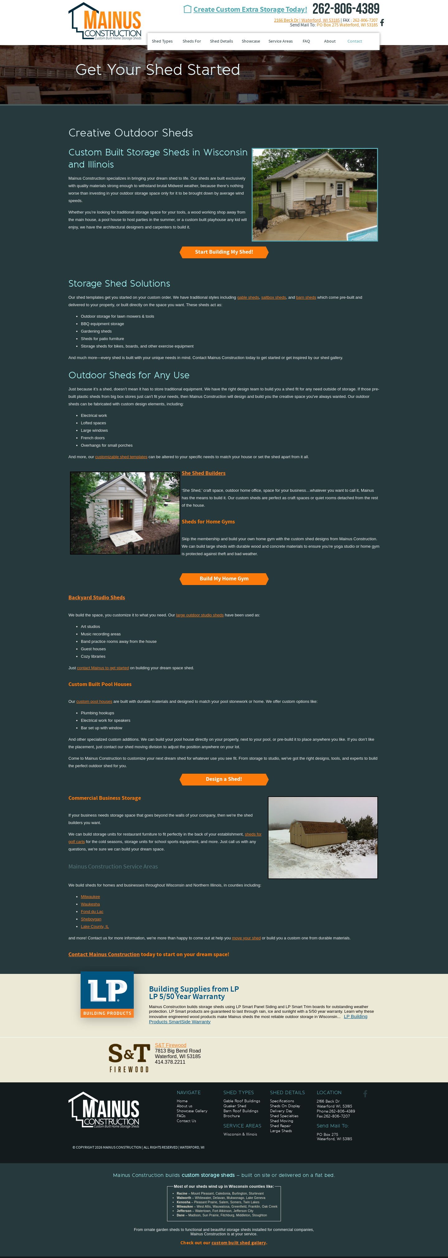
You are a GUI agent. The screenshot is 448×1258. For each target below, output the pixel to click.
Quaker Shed (234, 1106)
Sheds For (192, 41)
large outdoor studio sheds (200, 615)
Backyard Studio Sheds (96, 598)
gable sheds (248, 297)
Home (182, 1101)
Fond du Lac (92, 911)
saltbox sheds (273, 297)
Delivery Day (281, 1111)
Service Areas (280, 41)
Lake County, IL (95, 926)
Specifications (282, 1101)
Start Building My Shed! (224, 252)
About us (184, 1106)
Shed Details (221, 41)
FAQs (181, 1116)
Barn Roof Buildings (240, 1111)
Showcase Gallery (192, 1111)
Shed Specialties (284, 1116)
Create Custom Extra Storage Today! (250, 10)
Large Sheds (281, 1131)
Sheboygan (91, 919)
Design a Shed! (224, 779)
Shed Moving (281, 1121)
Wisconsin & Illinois (240, 1134)
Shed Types (162, 41)
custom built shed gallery (239, 1243)
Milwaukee (90, 896)
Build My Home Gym (224, 579)
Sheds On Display (285, 1106)
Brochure (231, 1116)
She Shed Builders (204, 474)
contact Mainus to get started (103, 668)
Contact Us (186, 1121)
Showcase (251, 41)
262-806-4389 (346, 9)
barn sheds (306, 297)
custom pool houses (94, 701)
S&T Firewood (170, 1045)
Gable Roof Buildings (241, 1101)
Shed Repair (280, 1126)
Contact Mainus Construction (104, 955)
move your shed (246, 938)
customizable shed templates (121, 456)
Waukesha (90, 904)
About (330, 41)
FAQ (306, 41)
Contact (355, 41)
